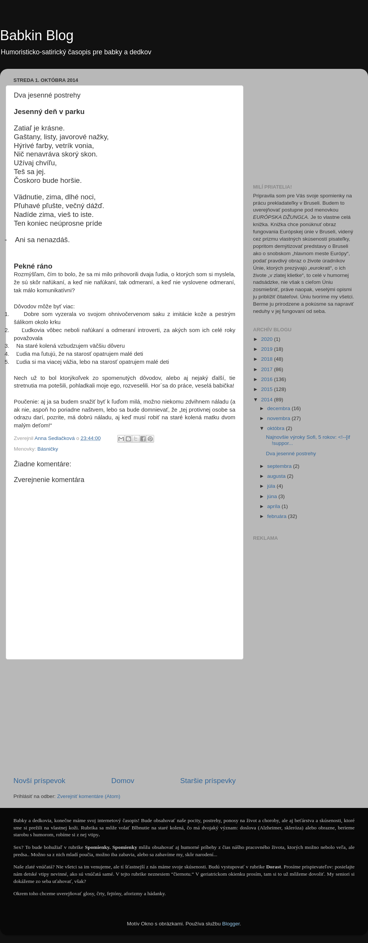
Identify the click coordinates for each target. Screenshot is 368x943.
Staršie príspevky (208, 781)
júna (272, 496)
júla (272, 486)
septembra (280, 466)
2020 (267, 339)
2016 (267, 379)
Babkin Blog (37, 35)
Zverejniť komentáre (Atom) (88, 796)
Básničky (48, 449)
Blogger (231, 924)
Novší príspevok (39, 781)
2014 (267, 399)
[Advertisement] (124, 717)
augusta (277, 476)
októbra (276, 428)
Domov (122, 781)
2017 (267, 369)
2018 (267, 359)
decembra (279, 408)
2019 (267, 349)
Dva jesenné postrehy (291, 453)
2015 (267, 389)
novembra (279, 418)
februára (277, 516)
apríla (274, 506)
